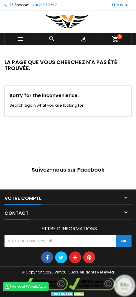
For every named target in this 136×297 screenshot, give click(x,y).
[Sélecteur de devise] (120, 5)
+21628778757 (43, 4)
